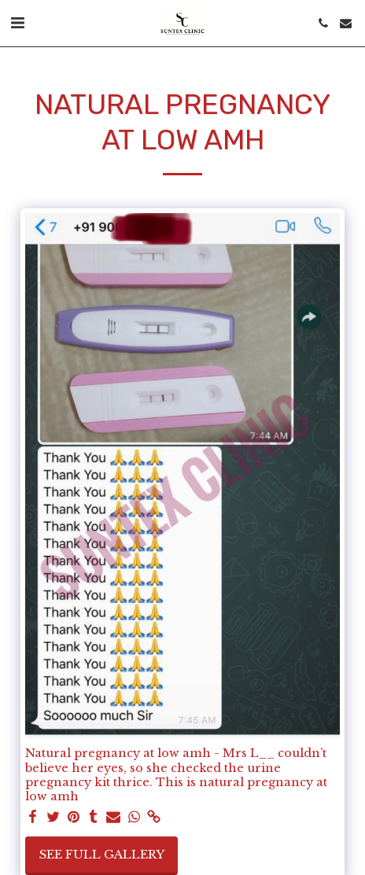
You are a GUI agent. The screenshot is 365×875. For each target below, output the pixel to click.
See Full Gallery (101, 854)
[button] (17, 23)
